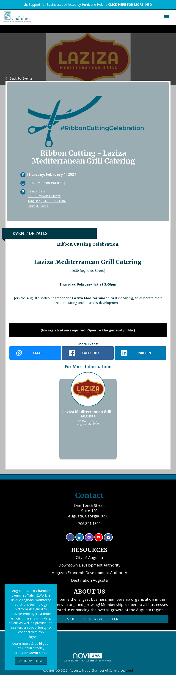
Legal (129, 670)
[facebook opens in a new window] (87, 353)
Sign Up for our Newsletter (89, 619)
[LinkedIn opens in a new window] (140, 353)
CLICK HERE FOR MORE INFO (130, 4)
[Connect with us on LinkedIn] (79, 537)
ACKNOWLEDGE (31, 661)
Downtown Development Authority (89, 565)
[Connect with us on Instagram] (89, 537)
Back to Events (19, 78)
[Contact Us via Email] (108, 537)
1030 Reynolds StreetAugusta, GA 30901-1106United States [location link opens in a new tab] (47, 201)
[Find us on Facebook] (70, 537)
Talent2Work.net (33, 652)
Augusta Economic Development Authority (89, 572)
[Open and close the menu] (101, 16)
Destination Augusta (89, 580)
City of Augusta (89, 557)
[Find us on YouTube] (98, 537)
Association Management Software (88, 657)
